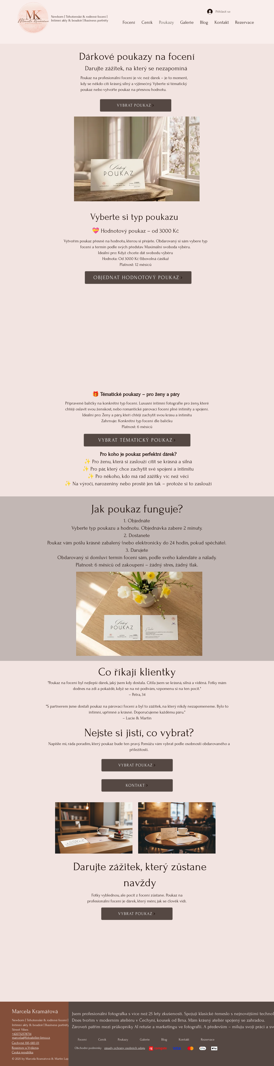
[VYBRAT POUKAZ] (135, 105)
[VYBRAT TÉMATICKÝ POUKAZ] (137, 440)
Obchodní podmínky (88, 1048)
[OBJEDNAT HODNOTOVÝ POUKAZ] (138, 277)
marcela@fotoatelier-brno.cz (31, 1037)
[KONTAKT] (137, 785)
